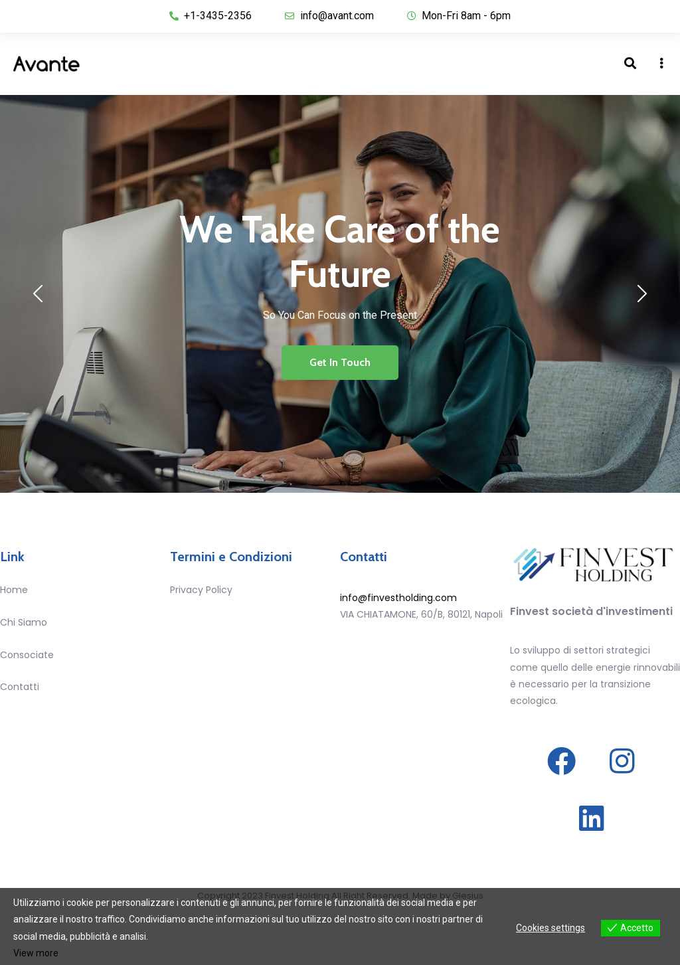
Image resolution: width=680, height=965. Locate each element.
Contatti (19, 686)
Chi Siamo (23, 622)
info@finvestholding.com (398, 597)
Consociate (27, 654)
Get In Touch (340, 362)
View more (35, 953)
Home (14, 589)
